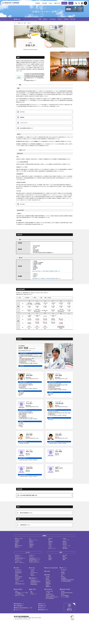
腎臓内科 (16, 544)
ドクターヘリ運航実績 (65, 596)
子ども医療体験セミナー (19, 594)
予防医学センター (32, 555)
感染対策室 (65, 558)
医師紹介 (60, 19)
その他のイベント (33, 594)
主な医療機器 (63, 578)
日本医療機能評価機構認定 (66, 581)
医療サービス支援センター (20, 562)
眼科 (49, 540)
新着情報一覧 (42, 605)
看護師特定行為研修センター (34, 561)
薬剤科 (49, 555)
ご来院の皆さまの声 (49, 591)
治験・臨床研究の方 (34, 582)
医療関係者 (64, 3)
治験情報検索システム (25, 525)
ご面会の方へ (32, 575)
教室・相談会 (33, 589)
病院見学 (47, 579)
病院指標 (62, 591)
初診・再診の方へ (18, 569)
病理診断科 (65, 544)
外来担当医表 (52, 19)
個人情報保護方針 (18, 605)
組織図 (63, 576)
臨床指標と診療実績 (65, 589)
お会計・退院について (34, 572)
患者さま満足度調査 (50, 598)
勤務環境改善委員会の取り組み (52, 596)
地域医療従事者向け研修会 (35, 581)
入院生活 (32, 571)
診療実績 (66, 19)
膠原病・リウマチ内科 (19, 538)
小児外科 (50, 547)
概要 (40, 19)
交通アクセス (57, 3)
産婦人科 (50, 542)
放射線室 (50, 558)
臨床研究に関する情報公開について (23, 607)
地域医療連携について (34, 580)
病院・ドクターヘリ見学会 (19, 595)
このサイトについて (18, 609)
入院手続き (32, 569)
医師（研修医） (48, 580)
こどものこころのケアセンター (34, 562)
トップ (15, 23)
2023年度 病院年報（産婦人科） (29, 495)
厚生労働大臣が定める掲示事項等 (67, 579)
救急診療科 (65, 542)
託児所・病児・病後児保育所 (52, 568)
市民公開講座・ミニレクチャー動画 (21, 592)
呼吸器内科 (17, 541)
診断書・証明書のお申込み (20, 583)
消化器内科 (17, 540)
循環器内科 (17, 547)
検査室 (49, 559)
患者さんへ (17, 574)
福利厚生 (47, 578)
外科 (30, 538)
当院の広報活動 (18, 589)
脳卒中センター (18, 559)
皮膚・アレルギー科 (51, 548)
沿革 (62, 575)
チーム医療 (48, 592)
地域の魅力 (48, 576)
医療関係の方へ (33, 578)
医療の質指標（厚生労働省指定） (67, 592)
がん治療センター (18, 561)
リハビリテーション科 (66, 545)
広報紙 (16, 591)
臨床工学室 (65, 555)
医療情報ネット (43, 609)
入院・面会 (44, 3)
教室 (31, 591)
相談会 (31, 592)
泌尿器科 (64, 538)
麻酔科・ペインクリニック (33, 540)
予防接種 (16, 579)
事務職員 (47, 585)
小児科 (49, 545)
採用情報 (71, 3)
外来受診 (37, 3)
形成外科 (31, 547)
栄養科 (49, 556)
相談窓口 (16, 575)
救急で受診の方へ (18, 571)
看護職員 (48, 582)
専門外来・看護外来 (18, 576)
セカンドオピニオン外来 (19, 581)
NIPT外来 (22, 112)
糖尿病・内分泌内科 (18, 545)
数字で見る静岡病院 (65, 595)
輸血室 (64, 556)
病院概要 (62, 572)
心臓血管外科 (31, 544)
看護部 (64, 559)
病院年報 (62, 594)
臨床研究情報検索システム (26, 513)
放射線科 (64, 541)
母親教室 (22, 117)
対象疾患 (45, 19)
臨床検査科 (65, 547)
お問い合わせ (42, 607)
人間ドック (17, 582)
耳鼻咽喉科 (50, 541)
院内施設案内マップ (19, 603)
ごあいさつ (63, 571)
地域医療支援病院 (33, 584)
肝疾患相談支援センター (34, 558)
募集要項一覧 (48, 586)
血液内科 (16, 542)
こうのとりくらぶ (23, 122)
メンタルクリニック (66, 540)
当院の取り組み (49, 589)
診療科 (50, 3)
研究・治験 (72, 19)
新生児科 (50, 544)
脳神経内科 (50, 538)
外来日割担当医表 (18, 572)
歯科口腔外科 (65, 548)
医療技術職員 (48, 583)
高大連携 (48, 571)
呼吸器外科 (31, 545)
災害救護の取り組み (49, 594)
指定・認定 (63, 574)
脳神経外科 (31, 541)
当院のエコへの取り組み (50, 595)
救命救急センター (18, 555)
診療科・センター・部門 (22, 23)
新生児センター (18, 556)
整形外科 (31, 542)
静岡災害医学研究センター (34, 559)
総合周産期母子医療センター (27, 128)
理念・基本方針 (64, 569)
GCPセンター (31, 556)
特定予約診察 (17, 578)
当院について (64, 568)
